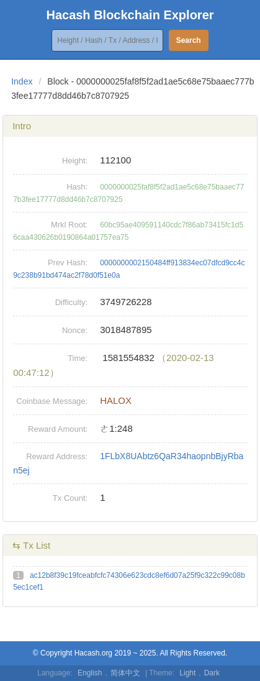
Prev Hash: (67, 262)
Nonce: (74, 330)
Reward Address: (56, 456)
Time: (77, 358)
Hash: (76, 186)
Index (21, 81)
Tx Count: (70, 498)
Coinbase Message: (51, 401)
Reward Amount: (57, 429)
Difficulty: (71, 302)
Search (188, 40)
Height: (74, 160)
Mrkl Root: (69, 224)
